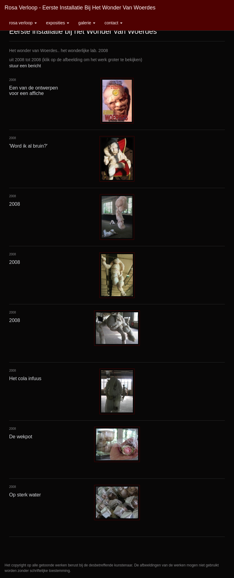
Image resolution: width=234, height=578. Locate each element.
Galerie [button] (86, 22)
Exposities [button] (57, 22)
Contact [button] (113, 22)
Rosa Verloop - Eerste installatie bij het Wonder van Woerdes (80, 8)
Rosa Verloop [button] (23, 22)
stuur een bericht (25, 65)
